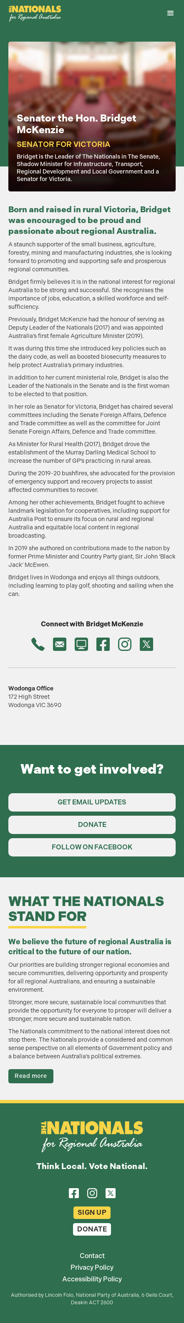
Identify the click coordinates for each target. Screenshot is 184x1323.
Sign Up (92, 1212)
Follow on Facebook (92, 847)
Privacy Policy (92, 1267)
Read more (31, 1076)
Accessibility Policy (92, 1279)
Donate (92, 825)
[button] (170, 13)
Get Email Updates (92, 802)
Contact (92, 1256)
